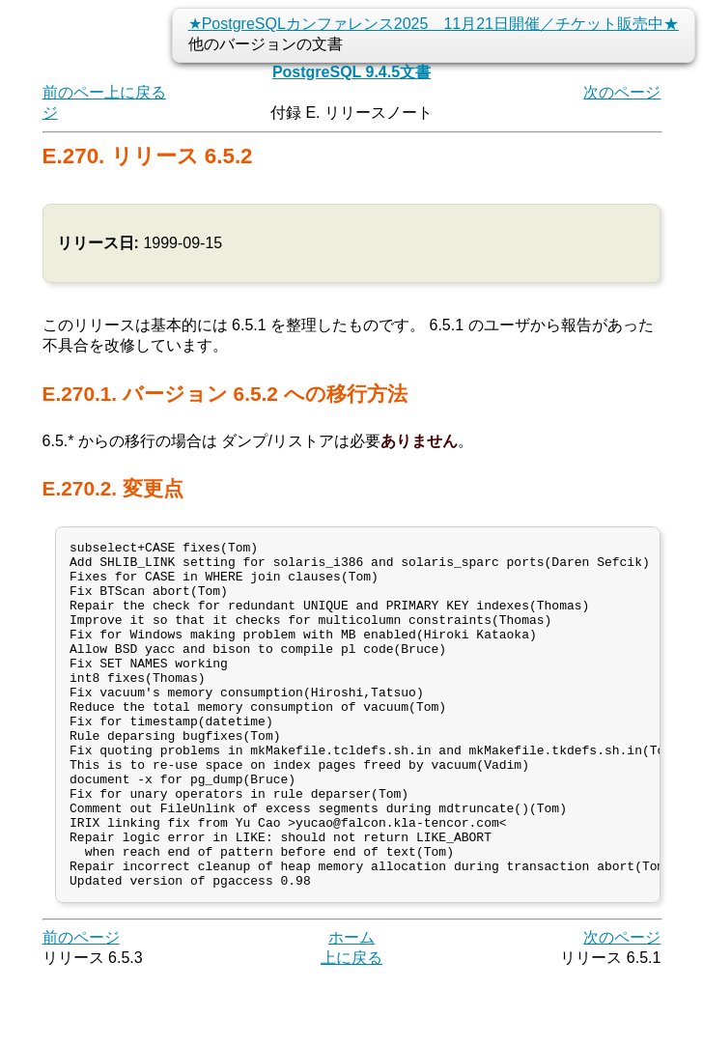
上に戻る (135, 92)
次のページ (622, 92)
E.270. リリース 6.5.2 (147, 156)
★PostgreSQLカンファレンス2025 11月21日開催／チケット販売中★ (433, 23)
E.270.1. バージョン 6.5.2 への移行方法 (225, 393)
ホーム (351, 1007)
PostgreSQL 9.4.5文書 (351, 72)
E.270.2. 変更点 (112, 488)
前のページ (81, 1007)
